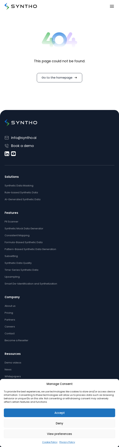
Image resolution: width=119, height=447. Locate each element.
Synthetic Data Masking (19, 185)
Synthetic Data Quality (18, 263)
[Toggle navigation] (112, 6)
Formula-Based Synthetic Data (24, 242)
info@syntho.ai (23, 137)
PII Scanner (11, 221)
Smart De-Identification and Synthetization (31, 283)
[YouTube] (13, 153)
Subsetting (11, 256)
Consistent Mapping (17, 235)
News (8, 369)
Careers (10, 326)
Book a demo (22, 145)
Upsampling (12, 277)
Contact (10, 333)
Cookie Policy (49, 442)
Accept (59, 413)
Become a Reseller (16, 340)
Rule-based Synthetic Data (21, 192)
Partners (10, 320)
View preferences (59, 434)
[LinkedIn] (7, 153)
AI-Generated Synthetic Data (22, 199)
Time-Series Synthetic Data (21, 270)
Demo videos (13, 362)
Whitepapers (13, 376)
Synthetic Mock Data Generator (24, 228)
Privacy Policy (67, 442)
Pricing (9, 313)
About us (10, 306)
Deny (59, 423)
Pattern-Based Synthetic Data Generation (30, 249)
